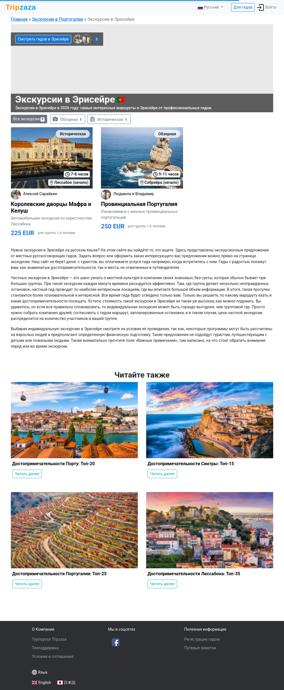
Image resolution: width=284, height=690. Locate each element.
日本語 (69, 682)
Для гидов (243, 7)
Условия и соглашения (52, 656)
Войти (266, 7)
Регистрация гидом (202, 639)
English (44, 682)
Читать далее (27, 474)
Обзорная (68, 119)
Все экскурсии (29, 119)
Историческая (109, 119)
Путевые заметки (200, 648)
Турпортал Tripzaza (49, 639)
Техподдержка (45, 648)
